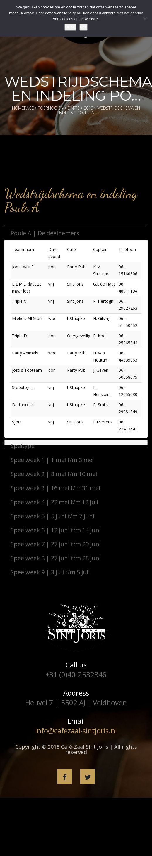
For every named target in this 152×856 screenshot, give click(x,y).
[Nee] (145, 18)
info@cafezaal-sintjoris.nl (76, 730)
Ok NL (70, 27)
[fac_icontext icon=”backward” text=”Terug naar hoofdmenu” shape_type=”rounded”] (70, 180)
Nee (83, 27)
